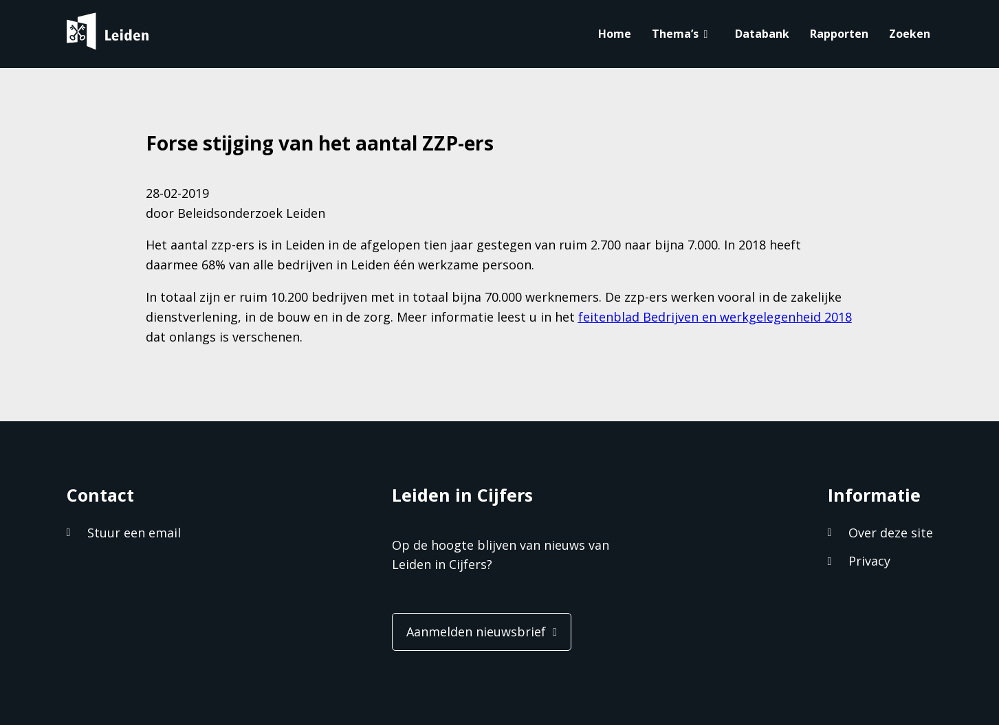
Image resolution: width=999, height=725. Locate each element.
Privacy (869, 561)
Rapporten (839, 33)
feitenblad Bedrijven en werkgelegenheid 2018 (715, 317)
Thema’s (675, 33)
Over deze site (890, 532)
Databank (762, 33)
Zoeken (909, 33)
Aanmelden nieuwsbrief (476, 631)
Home (614, 33)
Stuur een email (134, 532)
